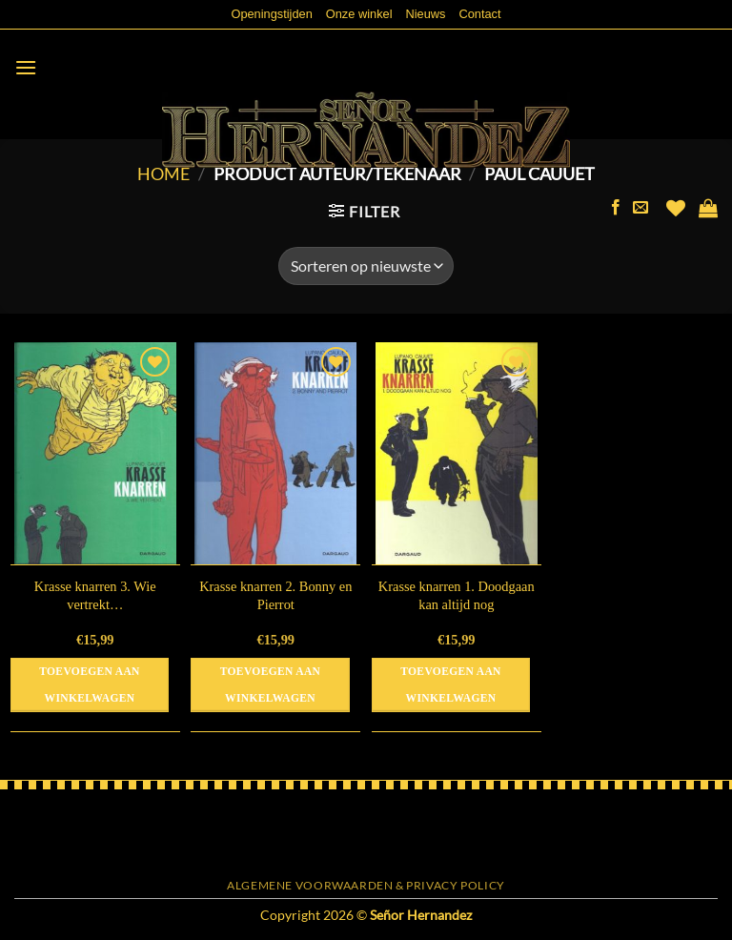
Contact (479, 14)
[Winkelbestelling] (365, 266)
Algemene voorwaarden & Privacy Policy (366, 885)
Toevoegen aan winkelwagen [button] (89, 684)
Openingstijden (271, 14)
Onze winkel (359, 14)
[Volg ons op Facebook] (615, 207)
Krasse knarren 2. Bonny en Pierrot (275, 595)
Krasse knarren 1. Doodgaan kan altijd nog (456, 595)
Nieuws (426, 14)
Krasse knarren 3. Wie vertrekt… (95, 595)
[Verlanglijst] (675, 208)
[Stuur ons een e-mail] (640, 207)
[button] (25, 67)
